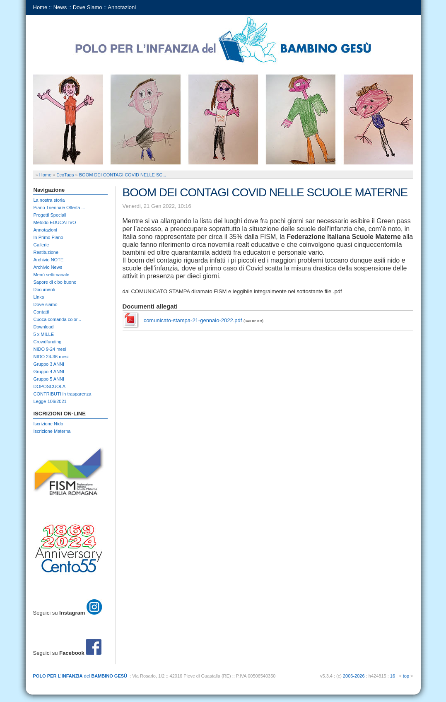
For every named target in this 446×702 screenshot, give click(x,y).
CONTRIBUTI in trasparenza (63, 393)
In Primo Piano (48, 237)
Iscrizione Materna (52, 431)
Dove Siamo (87, 7)
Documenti (44, 289)
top (406, 675)
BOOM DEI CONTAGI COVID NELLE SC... (122, 174)
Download (44, 326)
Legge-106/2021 (50, 401)
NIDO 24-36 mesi (51, 356)
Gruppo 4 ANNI (49, 371)
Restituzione (46, 252)
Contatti (41, 311)
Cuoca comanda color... (58, 319)
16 (392, 675)
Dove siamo (46, 304)
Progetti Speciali (50, 214)
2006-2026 (354, 675)
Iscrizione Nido (48, 423)
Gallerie (41, 244)
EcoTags (65, 174)
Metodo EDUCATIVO (55, 222)
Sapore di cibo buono (55, 282)
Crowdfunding (48, 341)
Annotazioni (122, 7)
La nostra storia (49, 200)
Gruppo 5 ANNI (49, 378)
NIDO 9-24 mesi (50, 349)
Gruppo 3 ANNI (49, 364)
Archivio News (48, 267)
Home (40, 7)
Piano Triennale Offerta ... (59, 207)
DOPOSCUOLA (50, 386)
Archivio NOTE (49, 259)
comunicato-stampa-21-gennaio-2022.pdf (193, 320)
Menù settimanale (52, 274)
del (80, 675)
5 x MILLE (44, 334)
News (60, 7)
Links (39, 296)
